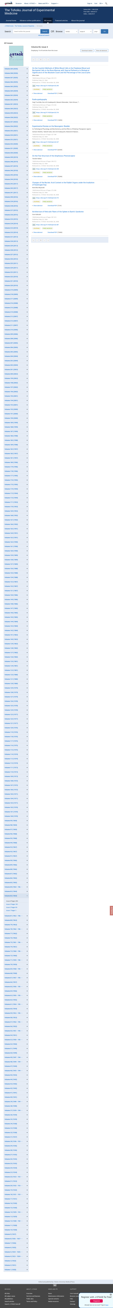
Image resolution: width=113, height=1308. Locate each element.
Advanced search (43, 35)
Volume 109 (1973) (11, 776)
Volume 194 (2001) (11, 400)
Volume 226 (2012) (11, 259)
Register (96, 1301)
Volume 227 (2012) (11, 254)
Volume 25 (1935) (11, 1163)
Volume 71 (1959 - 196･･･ (14, 960)
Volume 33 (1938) (11, 1128)
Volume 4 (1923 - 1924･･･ (14, 1256)
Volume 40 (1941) (11, 1097)
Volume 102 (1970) (11, 807)
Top (55, 1285)
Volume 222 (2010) (11, 277)
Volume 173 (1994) (11, 493)
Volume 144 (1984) (11, 621)
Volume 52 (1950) (11, 1044)
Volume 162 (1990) (11, 542)
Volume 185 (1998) (11, 440)
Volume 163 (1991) (11, 537)
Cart (95, 3)
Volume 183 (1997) (11, 449)
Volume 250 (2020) (11, 153)
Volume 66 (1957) (11, 982)
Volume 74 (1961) (11, 947)
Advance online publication (30, 20)
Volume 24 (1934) (11, 1168)
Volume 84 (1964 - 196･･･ (14, 887)
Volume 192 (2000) (11, 409)
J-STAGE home (9, 26)
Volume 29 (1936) (11, 1146)
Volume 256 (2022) (11, 126)
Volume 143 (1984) (11, 626)
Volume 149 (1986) (11, 599)
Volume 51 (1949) (11, 1048)
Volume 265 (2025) (11, 86)
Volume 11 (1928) (11, 1225)
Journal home (11, 20)
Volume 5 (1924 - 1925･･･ (14, 1252)
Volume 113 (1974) (11, 759)
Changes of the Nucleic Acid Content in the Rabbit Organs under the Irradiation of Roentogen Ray (63, 183)
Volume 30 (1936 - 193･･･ (14, 1141)
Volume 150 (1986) (11, 595)
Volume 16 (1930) (11, 1203)
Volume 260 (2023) (11, 108)
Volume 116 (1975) (11, 745)
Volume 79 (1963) (11, 925)
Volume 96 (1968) (11, 834)
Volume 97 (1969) (11, 829)
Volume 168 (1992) (11, 515)
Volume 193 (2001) (11, 405)
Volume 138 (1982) (11, 648)
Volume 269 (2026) (11, 69)
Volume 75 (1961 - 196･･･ (14, 942)
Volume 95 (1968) (11, 838)
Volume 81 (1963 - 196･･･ (14, 916)
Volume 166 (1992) (11, 524)
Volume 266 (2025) (11, 82)
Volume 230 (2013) (11, 241)
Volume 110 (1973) (11, 772)
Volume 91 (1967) (11, 856)
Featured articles (61, 20)
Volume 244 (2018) (11, 179)
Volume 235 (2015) (11, 219)
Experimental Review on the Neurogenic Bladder (51, 126)
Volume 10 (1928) (11, 1230)
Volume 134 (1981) (11, 666)
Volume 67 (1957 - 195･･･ (14, 978)
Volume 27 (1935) (11, 1155)
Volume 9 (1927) (10, 1234)
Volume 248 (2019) (11, 162)
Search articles (9, 1301)
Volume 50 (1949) (11, 1053)
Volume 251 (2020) (11, 148)
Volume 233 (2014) (11, 228)
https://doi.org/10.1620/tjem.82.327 (47, 142)
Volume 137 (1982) (11, 652)
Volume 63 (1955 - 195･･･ (14, 995)
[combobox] (71, 31)
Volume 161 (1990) (11, 546)
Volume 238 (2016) (11, 206)
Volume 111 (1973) (11, 767)
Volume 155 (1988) (11, 573)
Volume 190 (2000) (11, 418)
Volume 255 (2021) (11, 131)
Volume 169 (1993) (11, 511)
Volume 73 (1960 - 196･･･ (14, 951)
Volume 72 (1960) (11, 956)
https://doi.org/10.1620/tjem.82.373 (47, 198)
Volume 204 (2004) (11, 356)
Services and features (33, 1296)
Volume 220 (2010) (11, 285)
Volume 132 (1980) (11, 675)
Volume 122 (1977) (11, 719)
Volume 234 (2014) (11, 223)
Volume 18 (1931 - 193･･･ (14, 1194)
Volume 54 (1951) (11, 1035)
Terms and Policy (31, 1301)
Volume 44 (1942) (11, 1079)
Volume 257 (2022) (11, 122)
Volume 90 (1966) (11, 860)
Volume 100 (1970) (11, 816)
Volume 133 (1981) (11, 670)
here (107, 1305)
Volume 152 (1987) (11, 586)
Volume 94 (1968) (11, 843)
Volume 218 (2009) (11, 294)
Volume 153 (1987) (11, 582)
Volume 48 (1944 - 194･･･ (14, 1062)
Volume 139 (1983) (11, 644)
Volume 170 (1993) (11, 507)
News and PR (43, 3)
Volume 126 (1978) (11, 701)
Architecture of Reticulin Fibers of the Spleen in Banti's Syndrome (58, 211)
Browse (19, 3)
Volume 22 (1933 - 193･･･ (14, 1177)
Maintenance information (56, 1296)
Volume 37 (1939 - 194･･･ (14, 1110)
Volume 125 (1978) (11, 706)
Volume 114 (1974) (11, 754)
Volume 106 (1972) (11, 790)
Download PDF (52, 93)
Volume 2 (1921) (10, 1265)
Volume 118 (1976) (11, 736)
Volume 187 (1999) (11, 431)
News (50, 1293)
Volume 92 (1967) (11, 851)
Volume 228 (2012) (11, 250)
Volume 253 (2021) (11, 139)
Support (54, 3)
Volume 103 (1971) (11, 803)
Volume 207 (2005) (11, 343)
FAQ (71, 1299)
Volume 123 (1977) (11, 714)
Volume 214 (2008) (11, 312)
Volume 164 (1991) (11, 533)
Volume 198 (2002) (11, 383)
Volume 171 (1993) (11, 502)
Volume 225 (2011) (11, 263)
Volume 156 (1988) (11, 568)
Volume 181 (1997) (11, 458)
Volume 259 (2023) (11, 113)
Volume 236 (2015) (11, 215)
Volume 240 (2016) (11, 197)
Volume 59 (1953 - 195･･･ (14, 1013)
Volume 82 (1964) (11, 896)
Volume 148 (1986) (11, 604)
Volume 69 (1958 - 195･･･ (14, 969)
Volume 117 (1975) (11, 741)
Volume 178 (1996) (11, 471)
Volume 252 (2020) (11, 144)
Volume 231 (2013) (11, 237)
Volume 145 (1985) (11, 617)
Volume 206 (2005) (11, 347)
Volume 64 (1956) (11, 991)
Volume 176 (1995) (11, 480)
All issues (48, 20)
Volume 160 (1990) (11, 551)
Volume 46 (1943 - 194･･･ (14, 1071)
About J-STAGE (30, 3)
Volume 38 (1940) (11, 1106)
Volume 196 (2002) (11, 392)
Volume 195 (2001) (11, 396)
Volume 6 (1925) (10, 1247)
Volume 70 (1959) (11, 964)
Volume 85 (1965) (11, 882)
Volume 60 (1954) (11, 1009)
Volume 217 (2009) (11, 299)
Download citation (87, 50)
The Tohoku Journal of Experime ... (25, 26)
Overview (29, 1293)
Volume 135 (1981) (11, 661)
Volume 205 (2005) (11, 352)
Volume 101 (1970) (11, 812)
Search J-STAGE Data (12, 1304)
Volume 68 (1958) (11, 973)
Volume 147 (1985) (11, 608)
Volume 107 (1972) (11, 785)
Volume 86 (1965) (11, 878)
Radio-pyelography (39, 99)
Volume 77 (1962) (11, 933)
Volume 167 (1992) (11, 520)
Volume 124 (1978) (11, 710)
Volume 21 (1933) (11, 1181)
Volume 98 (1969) (11, 825)
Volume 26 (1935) (11, 1159)
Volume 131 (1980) (11, 679)
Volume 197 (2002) (11, 387)
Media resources (53, 1301)
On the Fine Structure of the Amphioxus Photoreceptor (53, 156)
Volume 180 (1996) (11, 462)
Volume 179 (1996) (11, 467)
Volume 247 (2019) (11, 166)
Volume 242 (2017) (11, 188)
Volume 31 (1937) (11, 1137)
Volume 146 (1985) (11, 613)
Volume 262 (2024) (11, 100)
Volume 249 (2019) (11, 157)
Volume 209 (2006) (11, 334)
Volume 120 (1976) (11, 728)
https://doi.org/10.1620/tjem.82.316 (47, 112)
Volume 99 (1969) (11, 821)
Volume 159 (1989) (11, 555)
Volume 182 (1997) (11, 453)
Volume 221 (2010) (11, 281)
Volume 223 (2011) (11, 272)
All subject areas (10, 1296)
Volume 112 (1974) (11, 763)
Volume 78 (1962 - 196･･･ (14, 929)
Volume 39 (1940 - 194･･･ (14, 1101)
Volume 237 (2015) (11, 210)
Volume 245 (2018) (11, 175)
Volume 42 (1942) (11, 1088)
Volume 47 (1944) (11, 1066)
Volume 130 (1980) (11, 683)
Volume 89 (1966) (11, 865)
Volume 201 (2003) (11, 369)
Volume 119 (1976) (11, 732)
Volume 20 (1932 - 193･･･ (14, 1185)
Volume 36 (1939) (11, 1115)
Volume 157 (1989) (11, 564)
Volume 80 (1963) (11, 920)
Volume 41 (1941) (11, 1093)
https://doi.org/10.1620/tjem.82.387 (47, 225)
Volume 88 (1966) (11, 869)
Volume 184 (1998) (11, 445)
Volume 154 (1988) (11, 577)
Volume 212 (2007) (11, 321)
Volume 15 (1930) (11, 1208)
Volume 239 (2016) (11, 201)
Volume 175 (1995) (11, 484)
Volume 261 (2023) (11, 104)
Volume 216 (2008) (11, 303)
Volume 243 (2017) (11, 184)
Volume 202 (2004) (11, 365)
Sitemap (72, 1304)
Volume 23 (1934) (11, 1172)
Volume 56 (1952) (11, 1026)
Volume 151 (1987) (11, 591)
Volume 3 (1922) (10, 1261)
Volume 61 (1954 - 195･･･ (14, 1004)
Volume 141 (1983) (11, 635)
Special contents (53, 1299)
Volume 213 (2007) (11, 316)
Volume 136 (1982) (11, 657)
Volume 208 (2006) (11, 338)
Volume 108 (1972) (11, 781)
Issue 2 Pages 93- (11, 907)
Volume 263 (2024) (11, 95)
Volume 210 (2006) (11, 330)
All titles (7, 1293)
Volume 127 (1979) (11, 697)
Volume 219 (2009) (11, 290)
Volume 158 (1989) (11, 560)
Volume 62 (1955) (11, 1000)
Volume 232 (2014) (11, 232)
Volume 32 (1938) (11, 1132)
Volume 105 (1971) (11, 794)
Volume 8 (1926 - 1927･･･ (14, 1239)
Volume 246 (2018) (11, 170)
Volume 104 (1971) (11, 798)
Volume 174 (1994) (11, 489)
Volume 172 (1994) (11, 498)
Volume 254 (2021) (11, 135)
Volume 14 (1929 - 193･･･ (14, 1212)
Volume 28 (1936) (11, 1150)
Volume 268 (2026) (11, 73)
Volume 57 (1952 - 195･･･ (14, 1022)
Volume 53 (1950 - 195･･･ (14, 1040)
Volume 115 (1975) (11, 750)
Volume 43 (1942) (11, 1084)
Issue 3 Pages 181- (12, 904)
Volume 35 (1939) (11, 1119)
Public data (29, 1299)
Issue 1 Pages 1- (11, 910)
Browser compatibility (77, 1296)
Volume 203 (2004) (11, 361)
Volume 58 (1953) (11, 1017)
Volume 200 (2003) (11, 374)
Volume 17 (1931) (11, 1199)
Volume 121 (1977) (11, 723)
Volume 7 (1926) (10, 1243)
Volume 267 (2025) (11, 78)
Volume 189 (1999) (11, 422)
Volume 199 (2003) (11, 378)
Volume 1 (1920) (10, 1270)
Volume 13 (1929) (11, 1216)
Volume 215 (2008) (11, 307)
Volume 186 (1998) (11, 436)
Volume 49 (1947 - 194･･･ (14, 1057)
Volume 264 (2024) (11, 91)
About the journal (78, 20)
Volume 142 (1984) (11, 630)
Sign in (89, 3)
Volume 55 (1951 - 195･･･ (14, 1031)
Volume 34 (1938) (11, 1124)
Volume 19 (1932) (11, 1190)
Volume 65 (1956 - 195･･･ (14, 986)
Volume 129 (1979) (11, 688)
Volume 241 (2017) (11, 193)
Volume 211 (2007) (11, 325)
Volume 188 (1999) (11, 427)
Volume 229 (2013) (11, 246)
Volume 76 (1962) (11, 938)
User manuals (74, 1293)
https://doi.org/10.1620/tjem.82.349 (47, 169)
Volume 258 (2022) (11, 117)
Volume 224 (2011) (11, 268)
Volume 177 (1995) (11, 476)
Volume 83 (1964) (11, 891)
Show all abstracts (101, 50)
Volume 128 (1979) (11, 692)
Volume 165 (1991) (11, 529)
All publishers (9, 1299)
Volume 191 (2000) (11, 414)
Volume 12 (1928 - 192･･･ (14, 1221)
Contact (72, 1301)
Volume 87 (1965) (11, 874)
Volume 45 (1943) (11, 1075)
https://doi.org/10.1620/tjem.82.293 (47, 86)
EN (101, 3)
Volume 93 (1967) (11, 847)
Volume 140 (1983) (11, 639)
